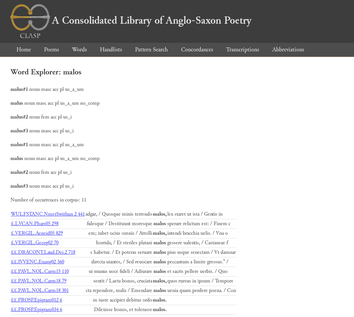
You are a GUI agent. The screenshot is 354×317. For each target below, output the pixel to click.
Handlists (111, 49)
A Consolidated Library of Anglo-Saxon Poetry (131, 20)
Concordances (197, 49)
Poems (51, 49)
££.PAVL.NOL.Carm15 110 (40, 271)
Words (79, 49)
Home (23, 49)
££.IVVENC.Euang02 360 (37, 262)
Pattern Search (151, 49)
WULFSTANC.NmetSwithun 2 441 (48, 214)
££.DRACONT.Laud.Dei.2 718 (43, 252)
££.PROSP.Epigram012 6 (36, 300)
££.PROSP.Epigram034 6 (36, 309)
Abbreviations (288, 49)
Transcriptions (242, 49)
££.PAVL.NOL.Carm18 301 (40, 290)
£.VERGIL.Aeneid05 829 (37, 233)
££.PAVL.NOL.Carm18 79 (38, 281)
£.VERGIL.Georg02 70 (35, 243)
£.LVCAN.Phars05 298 (35, 223)
